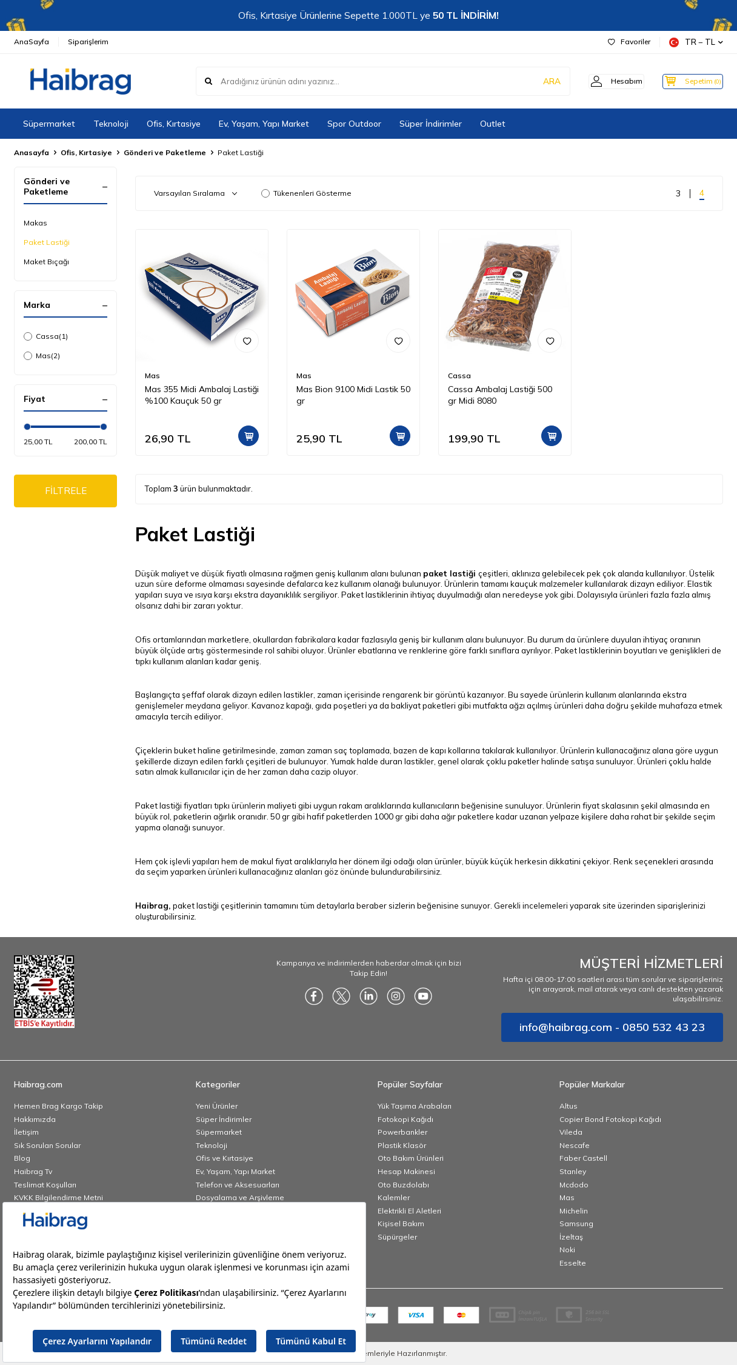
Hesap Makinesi (406, 1171)
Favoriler (629, 41)
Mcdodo (574, 1184)
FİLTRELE (65, 492)
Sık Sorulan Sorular (47, 1145)
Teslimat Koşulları (45, 1184)
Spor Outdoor (354, 123)
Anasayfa (31, 152)
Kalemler (394, 1197)
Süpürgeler (397, 1236)
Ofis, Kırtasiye (174, 123)
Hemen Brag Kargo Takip (58, 1105)
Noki (567, 1249)
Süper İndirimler (430, 123)
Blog (22, 1158)
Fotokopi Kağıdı (405, 1119)
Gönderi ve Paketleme (165, 152)
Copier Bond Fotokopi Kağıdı (610, 1119)
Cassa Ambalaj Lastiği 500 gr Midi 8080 (500, 395)
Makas (35, 222)
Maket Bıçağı (46, 261)
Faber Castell (583, 1158)
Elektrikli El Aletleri (409, 1210)
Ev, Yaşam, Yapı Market (264, 123)
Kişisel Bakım (401, 1223)
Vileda (570, 1131)
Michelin (573, 1210)
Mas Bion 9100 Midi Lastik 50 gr (353, 395)
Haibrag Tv (33, 1171)
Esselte (572, 1262)
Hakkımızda (35, 1119)
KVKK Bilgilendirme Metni (58, 1197)
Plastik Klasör (402, 1145)
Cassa (46, 336)
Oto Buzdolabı (403, 1184)
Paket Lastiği (47, 242)
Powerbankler (402, 1131)
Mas (42, 356)
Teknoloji (110, 123)
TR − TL (696, 42)
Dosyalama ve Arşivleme (240, 1197)
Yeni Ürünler (217, 1105)
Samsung (576, 1223)
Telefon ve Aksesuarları (237, 1184)
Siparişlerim (88, 41)
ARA (533, 81)
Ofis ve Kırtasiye (224, 1158)
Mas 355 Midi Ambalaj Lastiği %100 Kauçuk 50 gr (202, 395)
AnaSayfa (31, 41)
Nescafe (574, 1145)
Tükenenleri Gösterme (306, 193)
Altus (568, 1105)
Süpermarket (49, 123)
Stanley (572, 1171)
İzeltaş (571, 1236)
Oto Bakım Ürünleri (411, 1158)
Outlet (492, 123)
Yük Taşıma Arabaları (415, 1105)
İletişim (26, 1131)
